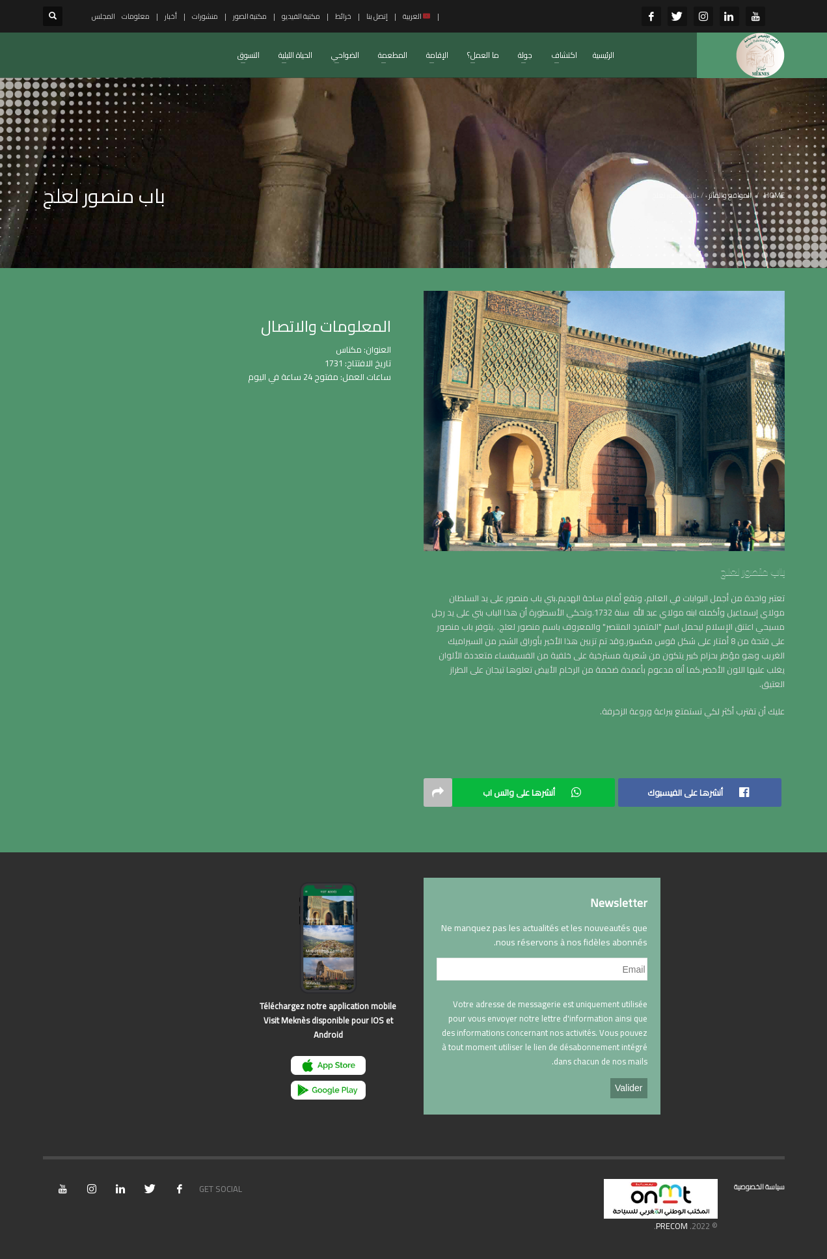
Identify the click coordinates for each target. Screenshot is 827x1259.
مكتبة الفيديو (301, 16)
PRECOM (672, 1226)
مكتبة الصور (250, 16)
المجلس (103, 16)
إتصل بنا (377, 16)
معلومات (136, 16)
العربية (417, 16)
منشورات (205, 16)
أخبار (171, 16)
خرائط (343, 16)
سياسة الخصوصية (759, 1186)
